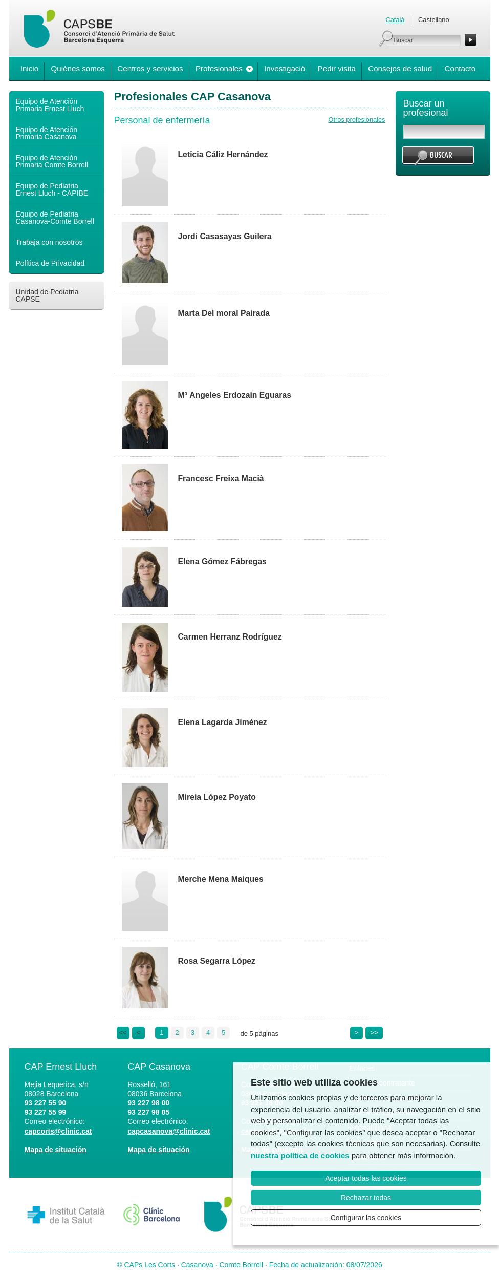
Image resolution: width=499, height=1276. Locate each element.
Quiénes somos (78, 68)
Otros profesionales (357, 119)
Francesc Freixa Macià (221, 478)
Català (395, 20)
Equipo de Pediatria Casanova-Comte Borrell (55, 217)
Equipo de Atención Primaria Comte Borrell (52, 161)
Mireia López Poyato (217, 797)
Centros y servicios (150, 68)
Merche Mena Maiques (221, 879)
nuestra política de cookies (300, 1155)
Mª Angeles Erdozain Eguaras (234, 395)
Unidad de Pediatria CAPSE (47, 295)
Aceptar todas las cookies (366, 1178)
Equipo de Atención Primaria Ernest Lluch (50, 105)
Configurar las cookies (366, 1218)
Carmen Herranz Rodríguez (230, 636)
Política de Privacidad (50, 263)
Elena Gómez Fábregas (222, 561)
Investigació (284, 68)
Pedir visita (337, 68)
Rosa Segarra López (216, 960)
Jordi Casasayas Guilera (225, 236)
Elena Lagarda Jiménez (222, 722)
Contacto (459, 68)
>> (374, 1032)
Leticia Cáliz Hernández (223, 154)
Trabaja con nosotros (49, 242)
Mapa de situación (55, 1149)
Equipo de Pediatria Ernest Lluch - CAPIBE (52, 189)
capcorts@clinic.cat (58, 1131)
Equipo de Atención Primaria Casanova (47, 133)
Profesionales (219, 68)
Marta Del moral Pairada (224, 313)
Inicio (29, 68)
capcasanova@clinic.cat (168, 1131)
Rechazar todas (366, 1198)
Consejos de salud (400, 68)
